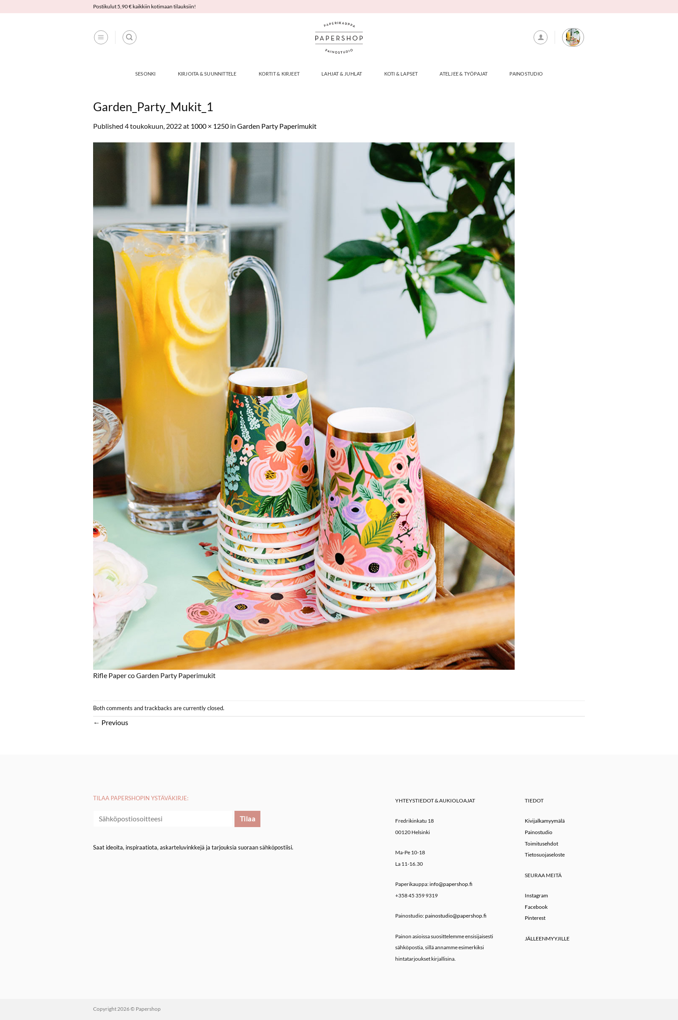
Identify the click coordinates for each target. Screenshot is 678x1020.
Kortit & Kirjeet (279, 73)
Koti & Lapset (401, 73)
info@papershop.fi (450, 884)
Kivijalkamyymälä (545, 820)
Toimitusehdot (541, 843)
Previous (110, 722)
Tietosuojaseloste (545, 854)
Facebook (536, 907)
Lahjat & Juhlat (341, 73)
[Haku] (130, 37)
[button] (101, 37)
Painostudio (525, 73)
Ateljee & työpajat (463, 73)
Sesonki (145, 73)
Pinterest (535, 918)
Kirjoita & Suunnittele (207, 73)
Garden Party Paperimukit (277, 126)
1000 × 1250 (210, 126)
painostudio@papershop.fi (456, 915)
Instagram (536, 895)
